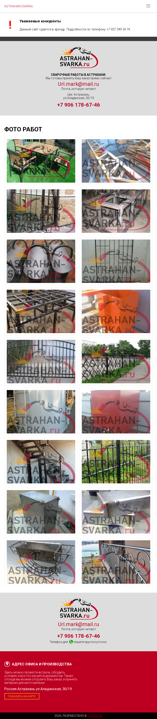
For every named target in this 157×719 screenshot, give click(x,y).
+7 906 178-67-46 (78, 105)
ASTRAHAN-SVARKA (18, 6)
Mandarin (95, 715)
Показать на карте (22, 696)
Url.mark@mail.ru (78, 84)
